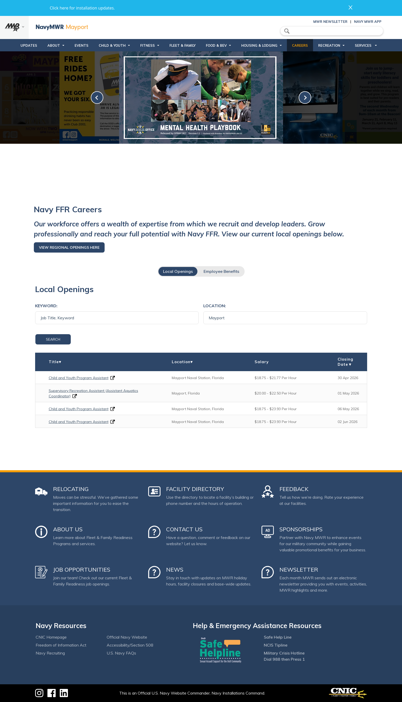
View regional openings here (69, 247)
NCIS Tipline (275, 645)
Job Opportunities (81, 569)
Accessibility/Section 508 (130, 645)
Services (364, 45)
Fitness (147, 45)
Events (81, 45)
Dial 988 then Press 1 (284, 659)
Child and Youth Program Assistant (78, 378)
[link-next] (305, 97)
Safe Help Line (278, 637)
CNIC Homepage (51, 637)
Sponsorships (301, 529)
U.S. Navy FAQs (121, 653)
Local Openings (178, 271)
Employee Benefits (221, 271)
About (53, 45)
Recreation (329, 45)
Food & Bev (216, 45)
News (174, 569)
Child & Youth (112, 45)
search (286, 31)
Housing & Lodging (259, 45)
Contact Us (184, 529)
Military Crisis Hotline (284, 653)
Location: (214, 305)
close (350, 7)
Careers (300, 45)
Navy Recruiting (50, 653)
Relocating (71, 489)
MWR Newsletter (330, 22)
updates (29, 45)
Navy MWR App (367, 22)
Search (53, 339)
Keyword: (46, 305)
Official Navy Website (127, 637)
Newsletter (298, 569)
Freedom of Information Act (61, 645)
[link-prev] (97, 97)
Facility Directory (195, 489)
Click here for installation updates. (82, 8)
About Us (68, 529)
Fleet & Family (182, 45)
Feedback (293, 489)
